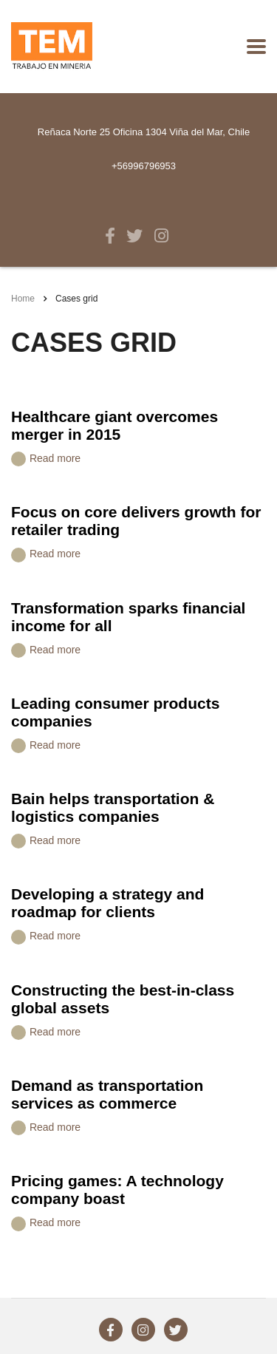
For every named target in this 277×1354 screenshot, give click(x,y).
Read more (46, 459)
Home (23, 298)
